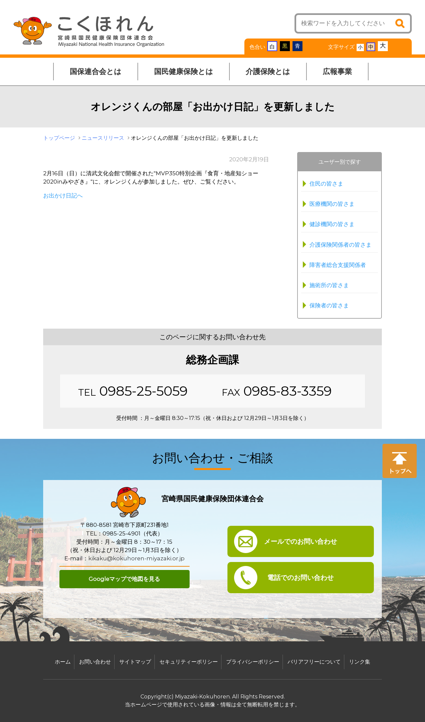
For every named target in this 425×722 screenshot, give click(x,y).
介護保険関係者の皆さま (340, 244)
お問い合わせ (95, 662)
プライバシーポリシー (252, 662)
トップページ (59, 138)
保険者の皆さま (329, 305)
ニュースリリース (103, 138)
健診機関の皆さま (332, 224)
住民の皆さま (326, 183)
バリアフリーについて (314, 662)
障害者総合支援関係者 (337, 265)
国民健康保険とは (183, 71)
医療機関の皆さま (332, 204)
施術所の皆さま (329, 285)
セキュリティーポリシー (188, 662)
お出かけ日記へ (63, 195)
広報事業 (337, 71)
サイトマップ (135, 662)
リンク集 (359, 662)
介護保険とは (268, 71)
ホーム (63, 662)
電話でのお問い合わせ (300, 578)
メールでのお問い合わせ (300, 541)
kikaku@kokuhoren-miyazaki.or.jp (136, 558)
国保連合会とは (96, 71)
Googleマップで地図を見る (124, 579)
